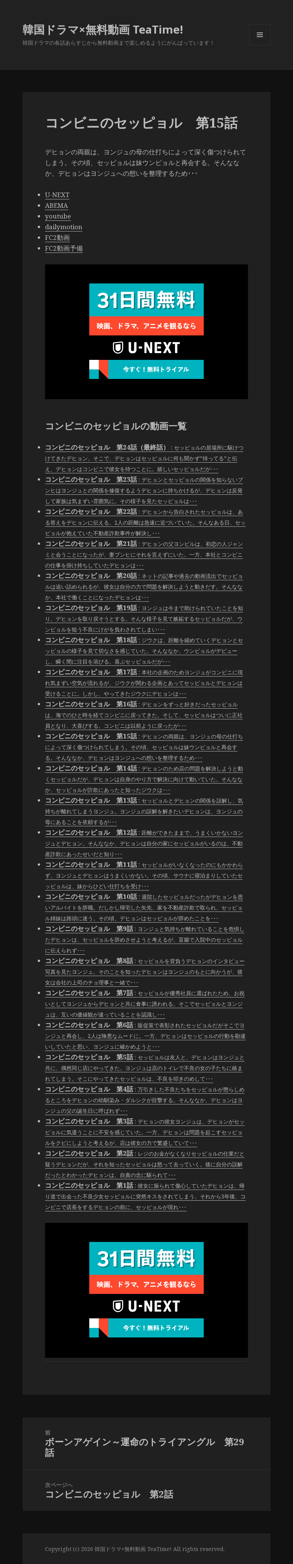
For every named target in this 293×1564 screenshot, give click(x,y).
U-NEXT (57, 194)
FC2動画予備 (64, 248)
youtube (58, 216)
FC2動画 (57, 237)
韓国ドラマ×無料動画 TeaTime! (103, 29)
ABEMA (56, 205)
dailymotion (63, 226)
